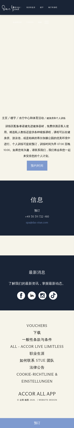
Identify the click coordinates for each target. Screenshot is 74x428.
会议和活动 (17, 22)
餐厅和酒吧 (52, 7)
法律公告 (37, 367)
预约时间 (37, 165)
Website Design (48, 400)
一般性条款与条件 (37, 339)
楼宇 (42, 7)
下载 (37, 332)
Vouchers (37, 326)
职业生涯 (37, 353)
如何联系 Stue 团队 (37, 360)
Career (30, 22)
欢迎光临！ (17, 7)
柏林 (40, 22)
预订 (37, 423)
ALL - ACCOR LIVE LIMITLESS (37, 346)
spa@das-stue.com (37, 222)
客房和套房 (30, 7)
